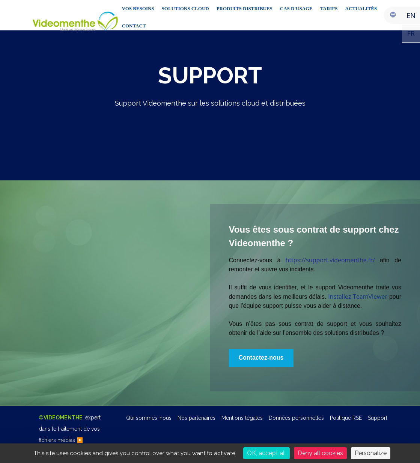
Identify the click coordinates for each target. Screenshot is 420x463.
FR (411, 33)
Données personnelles (296, 418)
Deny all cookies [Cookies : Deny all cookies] (320, 453)
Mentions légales (242, 418)
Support (377, 418)
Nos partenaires (196, 418)
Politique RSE (346, 418)
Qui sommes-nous (149, 418)
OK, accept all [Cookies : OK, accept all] (266, 453)
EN (410, 15)
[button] (261, 358)
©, (70, 429)
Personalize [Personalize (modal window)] (371, 453)
